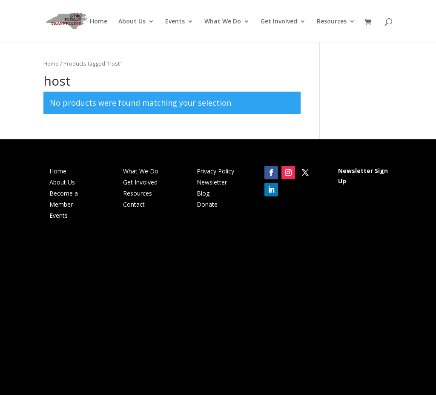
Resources (332, 21)
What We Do (222, 21)
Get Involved (279, 21)
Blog (203, 193)
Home (98, 21)
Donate (207, 204)
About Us (132, 21)
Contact (134, 204)
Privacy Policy (215, 171)
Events (175, 21)
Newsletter (212, 182)
